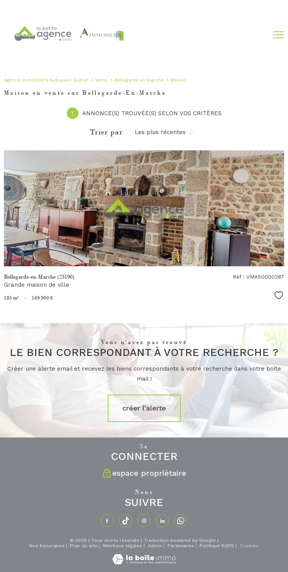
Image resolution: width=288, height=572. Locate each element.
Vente (101, 80)
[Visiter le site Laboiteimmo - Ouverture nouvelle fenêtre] (144, 562)
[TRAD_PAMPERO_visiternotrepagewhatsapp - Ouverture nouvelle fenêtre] (180, 520)
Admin (155, 545)
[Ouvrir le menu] (278, 35)
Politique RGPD (217, 545)
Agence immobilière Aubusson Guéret (46, 80)
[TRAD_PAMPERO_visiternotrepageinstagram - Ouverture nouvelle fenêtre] (144, 520)
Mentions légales (122, 545)
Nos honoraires (46, 545)
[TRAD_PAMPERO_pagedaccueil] (68, 55)
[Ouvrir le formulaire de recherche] (257, 35)
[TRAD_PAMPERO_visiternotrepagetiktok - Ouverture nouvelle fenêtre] (125, 520)
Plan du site (83, 545)
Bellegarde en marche (139, 80)
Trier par (106, 132)
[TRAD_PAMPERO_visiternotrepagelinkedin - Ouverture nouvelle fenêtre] (162, 520)
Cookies (249, 545)
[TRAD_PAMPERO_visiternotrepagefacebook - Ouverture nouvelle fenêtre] (107, 520)
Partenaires (181, 545)
